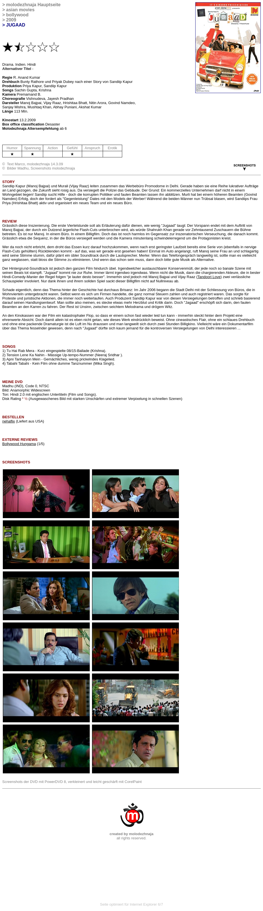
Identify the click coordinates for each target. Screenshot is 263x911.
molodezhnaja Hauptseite (33, 4)
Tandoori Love (209, 277)
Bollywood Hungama (19, 444)
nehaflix (8, 421)
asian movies (20, 9)
